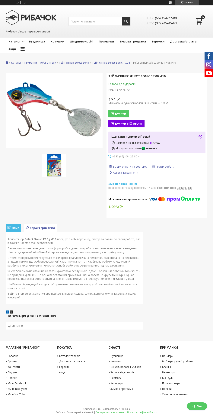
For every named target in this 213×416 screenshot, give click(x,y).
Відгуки (12, 372)
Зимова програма (132, 41)
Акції (12, 49)
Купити (120, 114)
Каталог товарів (69, 356)
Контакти (14, 367)
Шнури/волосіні (81, 41)
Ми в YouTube (16, 394)
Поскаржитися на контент (110, 412)
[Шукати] (126, 21)
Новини (12, 378)
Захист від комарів (122, 372)
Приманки (106, 41)
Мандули (167, 378)
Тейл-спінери (48, 62)
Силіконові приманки (175, 394)
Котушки (57, 41)
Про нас (13, 361)
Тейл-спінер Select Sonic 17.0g (111, 62)
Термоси (157, 41)
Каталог (14, 41)
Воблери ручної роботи (177, 361)
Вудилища (37, 41)
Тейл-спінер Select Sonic (74, 62)
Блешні (166, 367)
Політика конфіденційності (142, 412)
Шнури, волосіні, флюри (125, 367)
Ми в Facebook (17, 383)
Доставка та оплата (72, 361)
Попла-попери (171, 383)
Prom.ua (125, 409)
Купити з (128, 124)
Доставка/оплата (183, 41)
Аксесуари (116, 383)
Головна (13, 356)
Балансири (169, 372)
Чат (197, 406)
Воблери (167, 356)
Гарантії (64, 367)
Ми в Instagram (17, 389)
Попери (167, 389)
